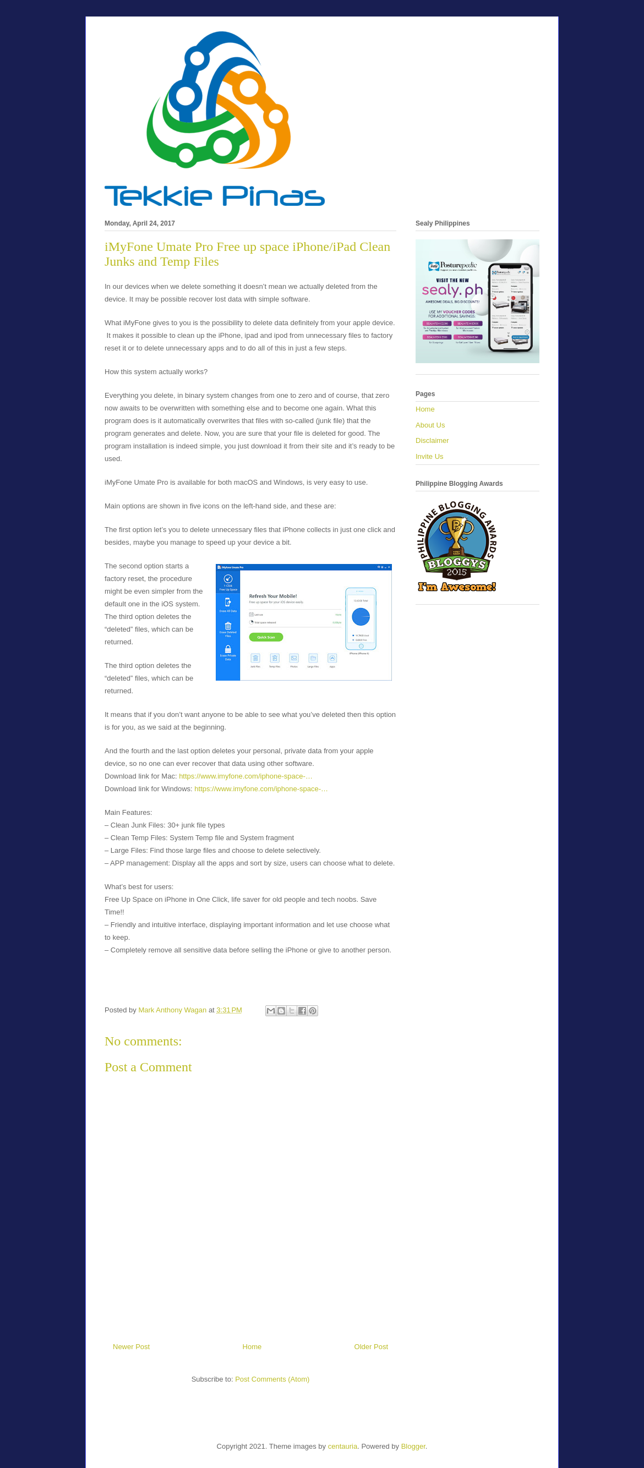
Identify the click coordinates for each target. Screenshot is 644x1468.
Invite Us (430, 456)
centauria (342, 1446)
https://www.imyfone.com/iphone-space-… (246, 776)
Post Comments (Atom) (272, 1379)
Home (252, 1347)
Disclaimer (432, 440)
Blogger (413, 1446)
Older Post (371, 1347)
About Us (430, 425)
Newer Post (131, 1347)
